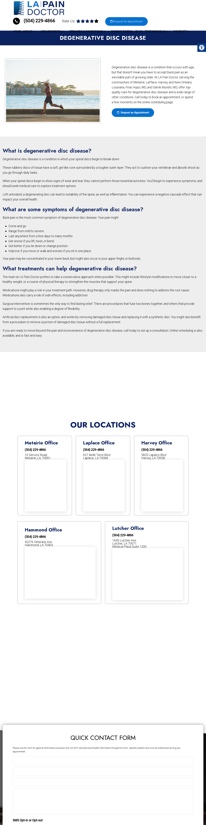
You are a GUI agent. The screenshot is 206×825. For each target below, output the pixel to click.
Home (17, 31)
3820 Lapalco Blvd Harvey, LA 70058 (153, 456)
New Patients (51, 31)
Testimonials (155, 31)
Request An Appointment (126, 21)
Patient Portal (122, 31)
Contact (179, 31)
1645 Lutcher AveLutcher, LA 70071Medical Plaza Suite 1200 (129, 543)
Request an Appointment (133, 112)
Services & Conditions (85, 31)
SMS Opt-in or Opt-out (28, 820)
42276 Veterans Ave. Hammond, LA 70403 (39, 543)
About (27, 31)
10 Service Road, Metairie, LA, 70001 (38, 456)
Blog (139, 31)
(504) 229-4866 (34, 20)
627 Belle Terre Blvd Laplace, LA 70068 (96, 456)
